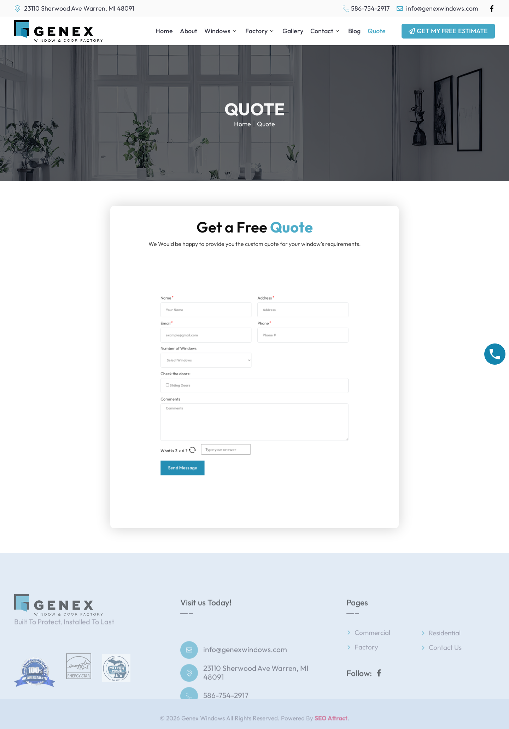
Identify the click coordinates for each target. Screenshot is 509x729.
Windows (221, 31)
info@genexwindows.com (245, 676)
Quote (377, 31)
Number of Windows (210, 365)
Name (203, 335)
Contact (325, 31)
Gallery (292, 31)
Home (164, 31)
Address (261, 335)
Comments (205, 394)
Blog (354, 31)
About (188, 31)
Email (203, 350)
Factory (260, 31)
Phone (260, 350)
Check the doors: (208, 379)
